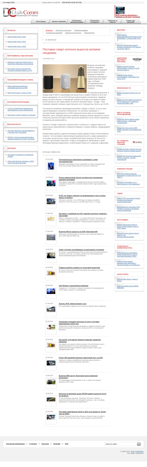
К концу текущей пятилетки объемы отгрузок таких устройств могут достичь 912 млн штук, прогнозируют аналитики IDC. (82, 417)
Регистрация (41, 21)
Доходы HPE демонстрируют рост (73, 304)
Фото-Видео (122, 220)
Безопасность (14, 124)
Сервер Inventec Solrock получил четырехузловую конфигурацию (129, 150)
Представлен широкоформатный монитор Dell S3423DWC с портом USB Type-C (129, 37)
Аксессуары (122, 274)
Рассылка (45, 444)
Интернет (11, 148)
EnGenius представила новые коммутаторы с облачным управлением (128, 121)
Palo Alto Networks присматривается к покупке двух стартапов (21, 131)
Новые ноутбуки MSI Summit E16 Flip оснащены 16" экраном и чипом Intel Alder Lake (129, 101)
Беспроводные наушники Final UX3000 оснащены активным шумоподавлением (128, 208)
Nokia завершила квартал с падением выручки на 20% (17, 87)
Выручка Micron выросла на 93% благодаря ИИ (78, 232)
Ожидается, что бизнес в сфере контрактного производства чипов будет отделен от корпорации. (81, 289)
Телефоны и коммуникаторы (124, 247)
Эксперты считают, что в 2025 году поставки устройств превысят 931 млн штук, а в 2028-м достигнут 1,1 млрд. (80, 201)
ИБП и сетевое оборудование (124, 113)
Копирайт (56, 444)
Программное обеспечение (20, 56)
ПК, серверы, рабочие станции (123, 142)
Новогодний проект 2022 (16, 37)
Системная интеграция (18, 102)
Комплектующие (125, 169)
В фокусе (51, 40)
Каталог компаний (59, 21)
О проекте (33, 444)
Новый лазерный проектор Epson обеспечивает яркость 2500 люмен (128, 226)
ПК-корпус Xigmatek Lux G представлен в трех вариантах (128, 183)
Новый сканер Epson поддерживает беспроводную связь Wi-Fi (128, 77)
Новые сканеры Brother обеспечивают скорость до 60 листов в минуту (128, 68)
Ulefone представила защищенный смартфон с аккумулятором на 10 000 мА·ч (128, 263)
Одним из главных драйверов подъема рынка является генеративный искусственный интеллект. (79, 361)
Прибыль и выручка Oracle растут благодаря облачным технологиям (20, 63)
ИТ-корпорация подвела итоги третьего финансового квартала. (82, 306)
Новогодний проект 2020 (16, 46)
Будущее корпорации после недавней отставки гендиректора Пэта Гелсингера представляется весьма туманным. (82, 165)
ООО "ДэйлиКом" (137, 451)
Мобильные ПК (124, 88)
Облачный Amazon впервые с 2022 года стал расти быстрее (20, 162)
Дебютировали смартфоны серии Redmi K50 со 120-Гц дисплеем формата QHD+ (127, 254)
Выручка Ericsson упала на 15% (19, 93)
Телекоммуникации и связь (20, 80)
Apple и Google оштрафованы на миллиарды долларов (81, 250)
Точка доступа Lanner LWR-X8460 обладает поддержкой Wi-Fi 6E (129, 129)
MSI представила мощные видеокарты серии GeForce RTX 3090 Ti (129, 175)
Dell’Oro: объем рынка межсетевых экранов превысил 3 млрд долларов (21, 138)
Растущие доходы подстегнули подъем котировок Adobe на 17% (19, 69)
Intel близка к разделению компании (73, 286)
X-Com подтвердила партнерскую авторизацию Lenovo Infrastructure (20, 109)
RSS (66, 444)
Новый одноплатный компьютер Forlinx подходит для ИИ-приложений (129, 157)
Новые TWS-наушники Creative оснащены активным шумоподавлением (128, 200)
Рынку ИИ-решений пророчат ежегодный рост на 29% (81, 358)
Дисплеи (121, 30)
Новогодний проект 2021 (16, 41)
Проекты (11, 30)
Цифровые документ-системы (122, 60)
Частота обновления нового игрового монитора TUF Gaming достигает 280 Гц (129, 47)
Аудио (120, 193)
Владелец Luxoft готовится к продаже (21, 115)
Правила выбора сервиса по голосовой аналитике (79, 268)
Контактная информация (15, 444)
